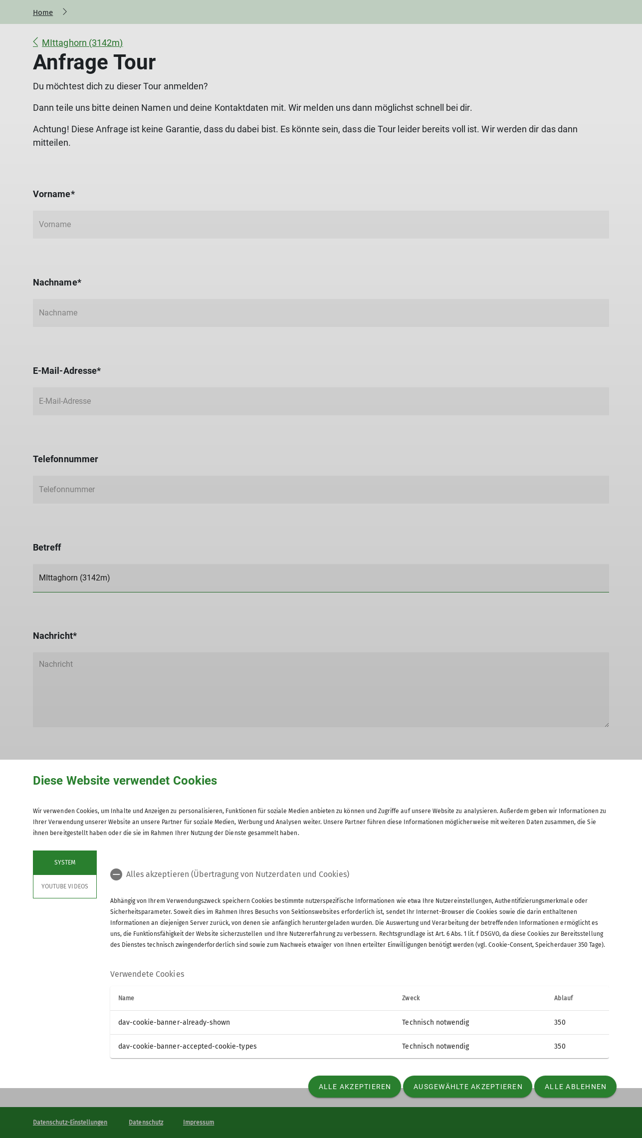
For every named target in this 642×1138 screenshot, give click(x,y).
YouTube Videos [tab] (64, 886)
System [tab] (64, 862)
